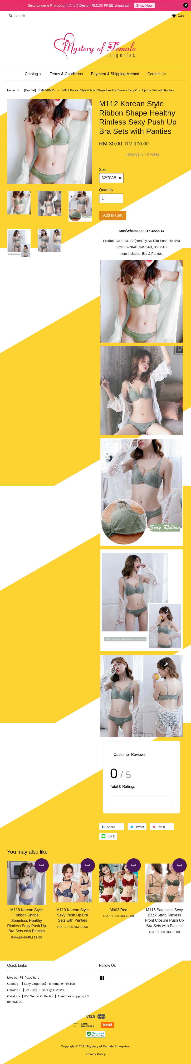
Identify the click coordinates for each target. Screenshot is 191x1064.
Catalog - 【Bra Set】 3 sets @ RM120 (35, 990)
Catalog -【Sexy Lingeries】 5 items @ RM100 (41, 983)
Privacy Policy (95, 1054)
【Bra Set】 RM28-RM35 (38, 90)
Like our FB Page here (23, 977)
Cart (181, 16)
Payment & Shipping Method (115, 74)
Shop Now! (144, 5)
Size (103, 169)
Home (11, 90)
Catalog (33, 74)
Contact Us (156, 74)
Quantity (106, 190)
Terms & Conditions (66, 74)
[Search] (21, 16)
